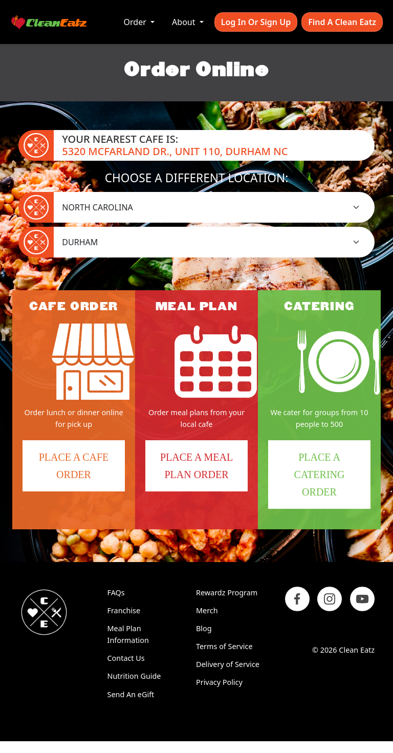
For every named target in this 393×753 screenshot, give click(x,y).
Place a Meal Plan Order (196, 465)
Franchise (124, 610)
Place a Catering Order (332, 480)
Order (136, 22)
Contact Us (126, 658)
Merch (207, 610)
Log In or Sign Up (256, 22)
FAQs (116, 592)
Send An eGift (131, 694)
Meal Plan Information (128, 634)
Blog (204, 628)
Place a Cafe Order (82, 471)
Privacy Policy (219, 682)
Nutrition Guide (134, 676)
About (185, 22)
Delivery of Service (227, 664)
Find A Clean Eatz (342, 22)
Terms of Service (224, 646)
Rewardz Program (226, 592)
